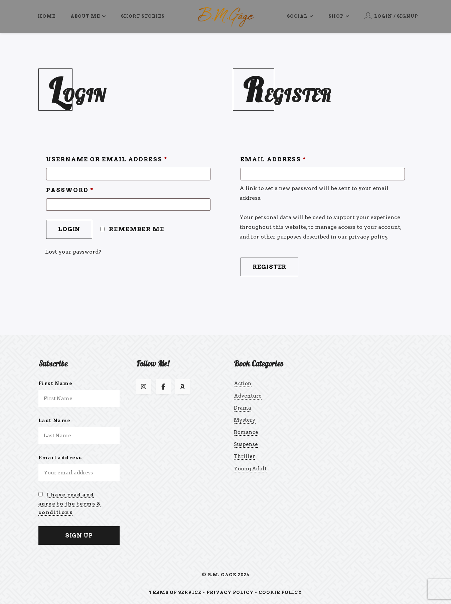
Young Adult (250, 469)
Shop (338, 16)
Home (46, 16)
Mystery (245, 420)
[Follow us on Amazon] (182, 386)
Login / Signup (391, 15)
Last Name (54, 420)
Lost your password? (73, 252)
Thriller (244, 456)
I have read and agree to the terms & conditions (69, 503)
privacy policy (368, 237)
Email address (273, 159)
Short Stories (142, 16)
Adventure (248, 396)
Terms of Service (175, 592)
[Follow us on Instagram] (143, 386)
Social (300, 16)
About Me (88, 16)
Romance (246, 432)
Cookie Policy (280, 592)
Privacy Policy (230, 592)
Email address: (61, 457)
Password (70, 190)
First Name (55, 383)
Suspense (246, 444)
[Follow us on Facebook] (163, 386)
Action (243, 384)
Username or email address (107, 159)
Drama (242, 408)
